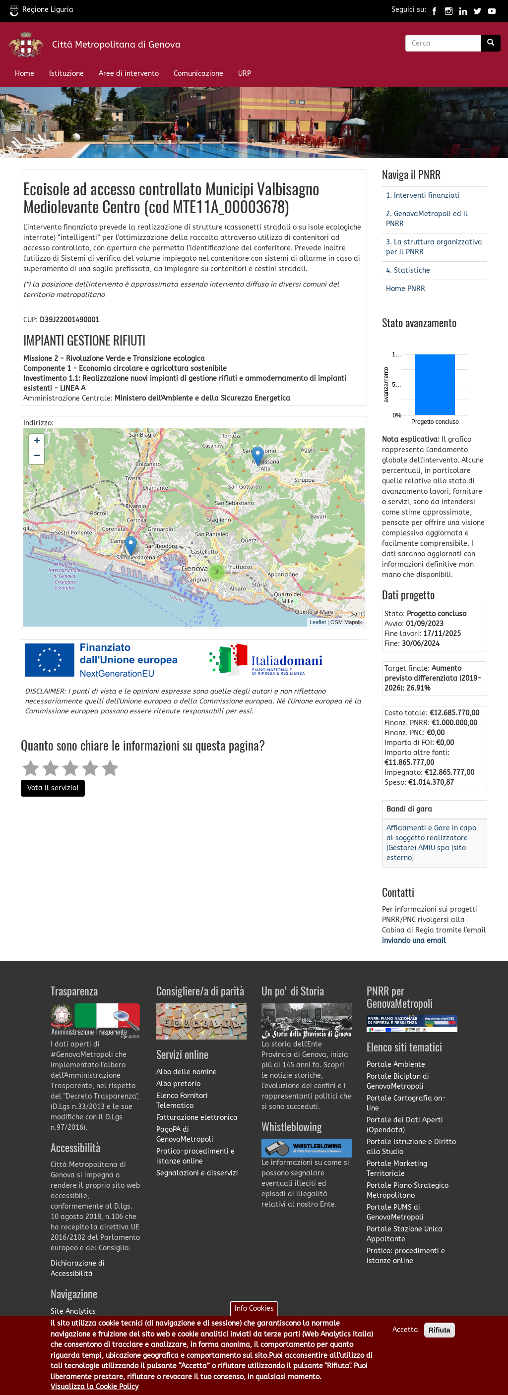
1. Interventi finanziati (423, 195)
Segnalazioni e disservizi (197, 1173)
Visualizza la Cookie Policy (94, 1387)
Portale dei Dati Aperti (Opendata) (405, 1125)
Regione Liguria (41, 9)
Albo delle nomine (186, 1072)
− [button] (37, 456)
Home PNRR (405, 289)
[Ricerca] (491, 43)
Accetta (405, 1330)
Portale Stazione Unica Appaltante (405, 1234)
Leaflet (318, 622)
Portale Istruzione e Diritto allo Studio (411, 1147)
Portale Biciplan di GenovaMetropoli (398, 1081)
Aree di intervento (129, 73)
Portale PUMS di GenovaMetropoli (395, 1212)
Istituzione (66, 73)
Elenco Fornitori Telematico (182, 1101)
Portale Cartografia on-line (406, 1103)
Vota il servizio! (52, 788)
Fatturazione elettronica (197, 1117)
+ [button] (37, 441)
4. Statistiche (408, 270)
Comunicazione (198, 73)
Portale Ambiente (396, 1064)
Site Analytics (73, 1311)
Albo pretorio (178, 1084)
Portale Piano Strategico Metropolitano (407, 1190)
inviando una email (414, 940)
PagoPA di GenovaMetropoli (184, 1134)
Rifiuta (439, 1330)
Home (24, 73)
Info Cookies (254, 1308)
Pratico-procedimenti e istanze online (195, 1156)
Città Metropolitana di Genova (116, 44)
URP (244, 73)
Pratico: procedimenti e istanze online (406, 1256)
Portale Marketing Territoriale (397, 1169)
